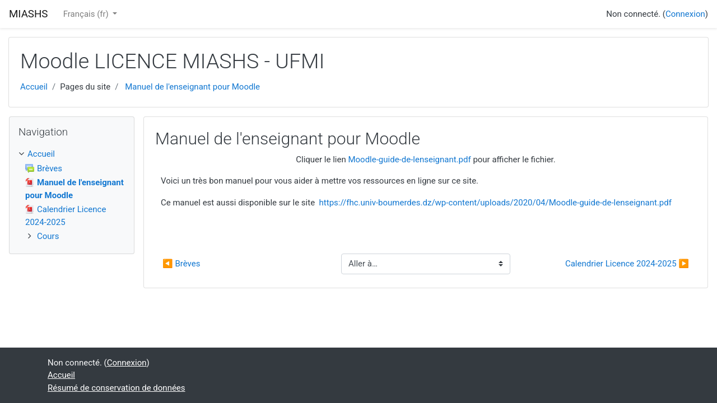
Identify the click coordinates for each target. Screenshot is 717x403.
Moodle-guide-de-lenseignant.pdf (409, 159)
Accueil (34, 87)
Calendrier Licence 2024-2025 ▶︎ (627, 264)
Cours (48, 236)
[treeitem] (71, 154)
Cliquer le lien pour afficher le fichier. (426, 159)
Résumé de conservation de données (116, 388)
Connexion (685, 14)
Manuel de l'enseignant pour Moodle (192, 87)
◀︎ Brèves (181, 264)
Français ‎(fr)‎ (87, 14)
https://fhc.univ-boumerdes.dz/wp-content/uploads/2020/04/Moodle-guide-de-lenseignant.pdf (495, 203)
